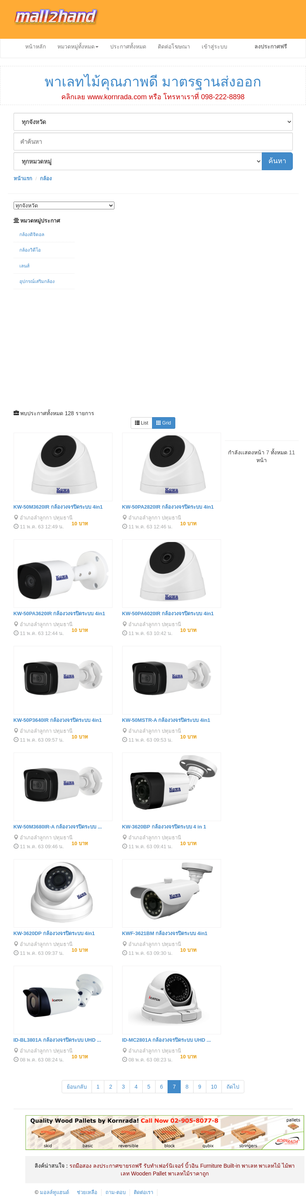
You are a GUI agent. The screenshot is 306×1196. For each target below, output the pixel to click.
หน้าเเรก (23, 178)
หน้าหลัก (35, 46)
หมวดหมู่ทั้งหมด (78, 46)
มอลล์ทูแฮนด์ (54, 1192)
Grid (163, 423)
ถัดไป (232, 1087)
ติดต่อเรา (143, 1192)
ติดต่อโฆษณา (174, 46)
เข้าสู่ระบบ (214, 46)
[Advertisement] (153, 347)
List (141, 423)
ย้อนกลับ (77, 1087)
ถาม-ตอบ (115, 1192)
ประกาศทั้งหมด (128, 46)
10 (214, 1087)
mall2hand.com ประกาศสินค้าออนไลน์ (62, 19)
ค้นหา (277, 161)
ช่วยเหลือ (87, 1192)
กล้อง (46, 178)
